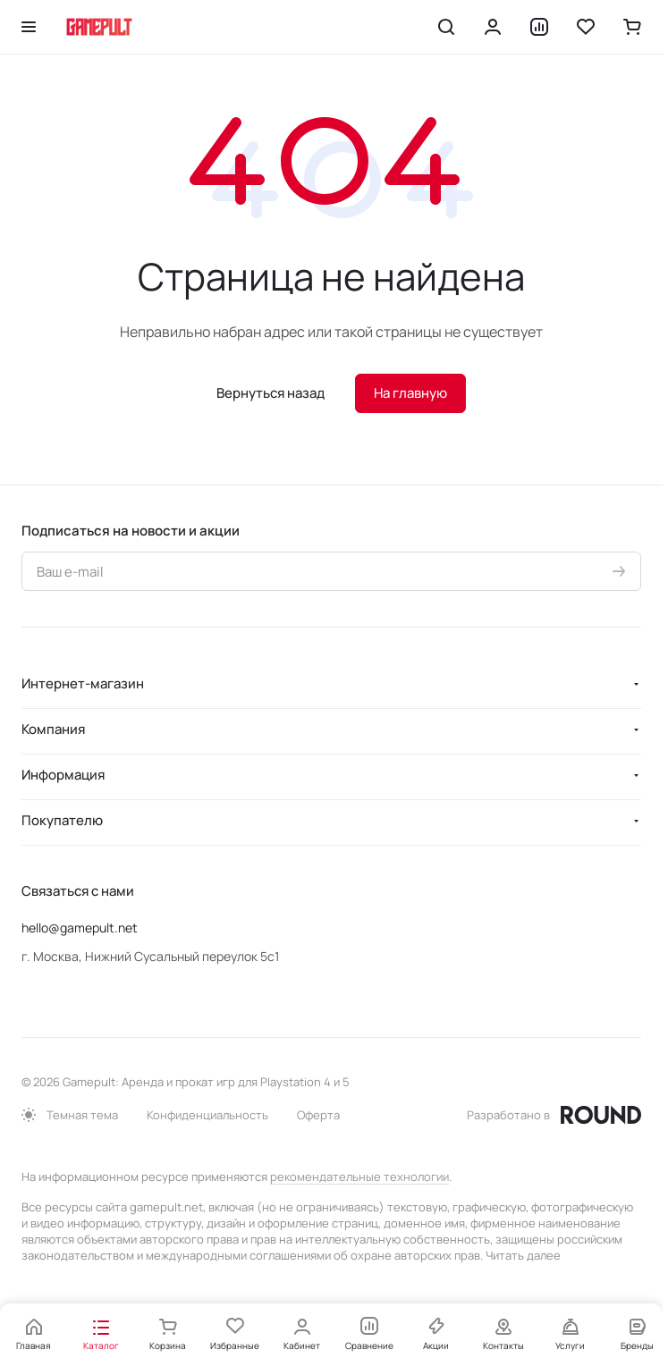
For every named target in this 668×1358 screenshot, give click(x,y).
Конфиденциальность (207, 1115)
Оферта (318, 1115)
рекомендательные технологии (359, 1176)
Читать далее (523, 1255)
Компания (53, 729)
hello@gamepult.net (79, 927)
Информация (63, 774)
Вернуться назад (270, 393)
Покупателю (62, 820)
